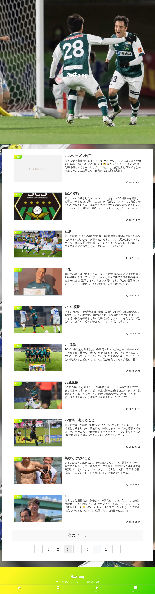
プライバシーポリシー (68, 582)
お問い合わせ (92, 582)
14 (107, 550)
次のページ (77, 536)
